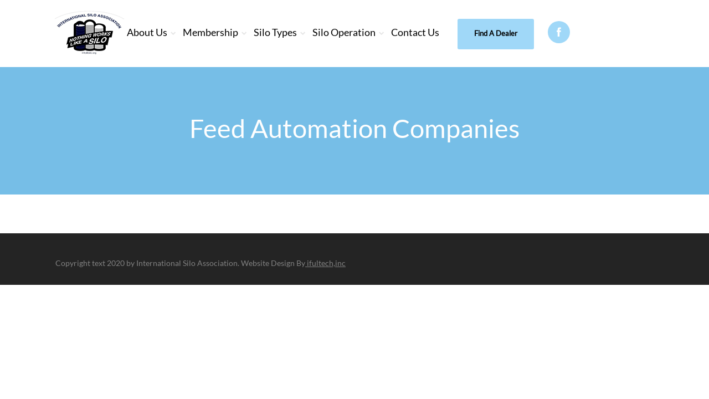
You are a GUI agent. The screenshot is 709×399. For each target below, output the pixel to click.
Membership (210, 32)
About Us (147, 32)
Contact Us (415, 32)
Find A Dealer (495, 33)
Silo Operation (344, 32)
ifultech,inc (325, 263)
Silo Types (275, 32)
